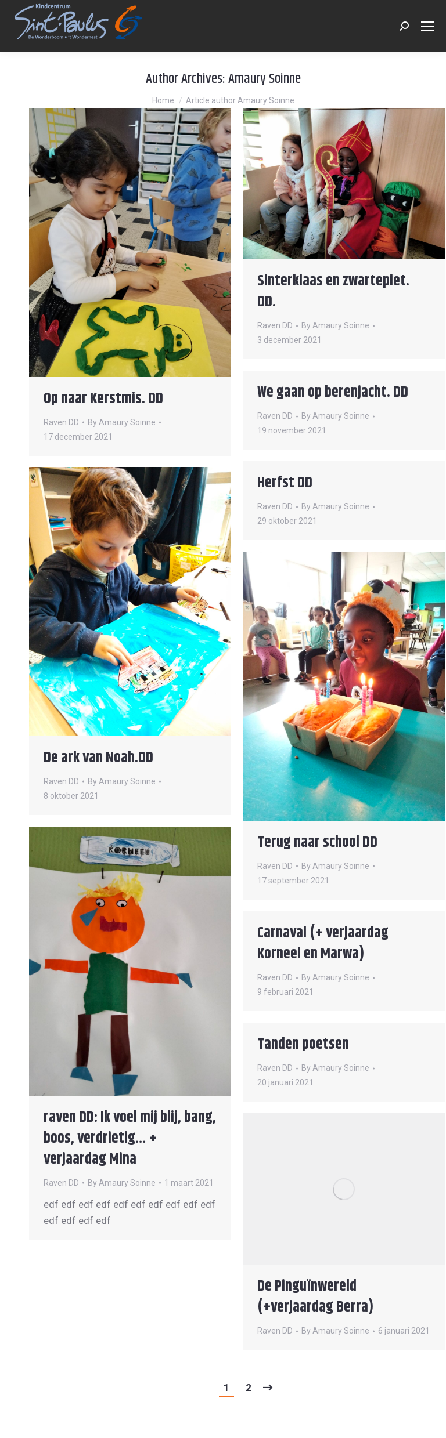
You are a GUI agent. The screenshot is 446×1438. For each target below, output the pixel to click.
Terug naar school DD (317, 842)
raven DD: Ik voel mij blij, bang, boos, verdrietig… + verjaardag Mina (130, 1138)
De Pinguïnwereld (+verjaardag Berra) (315, 1297)
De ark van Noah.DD (98, 758)
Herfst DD (284, 483)
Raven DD (61, 422)
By (122, 422)
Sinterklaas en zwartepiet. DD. (333, 291)
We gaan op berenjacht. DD (332, 392)
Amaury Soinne (264, 78)
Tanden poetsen (303, 1044)
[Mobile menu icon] (427, 26)
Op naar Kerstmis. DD (103, 398)
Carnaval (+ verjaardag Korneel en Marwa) (323, 943)
